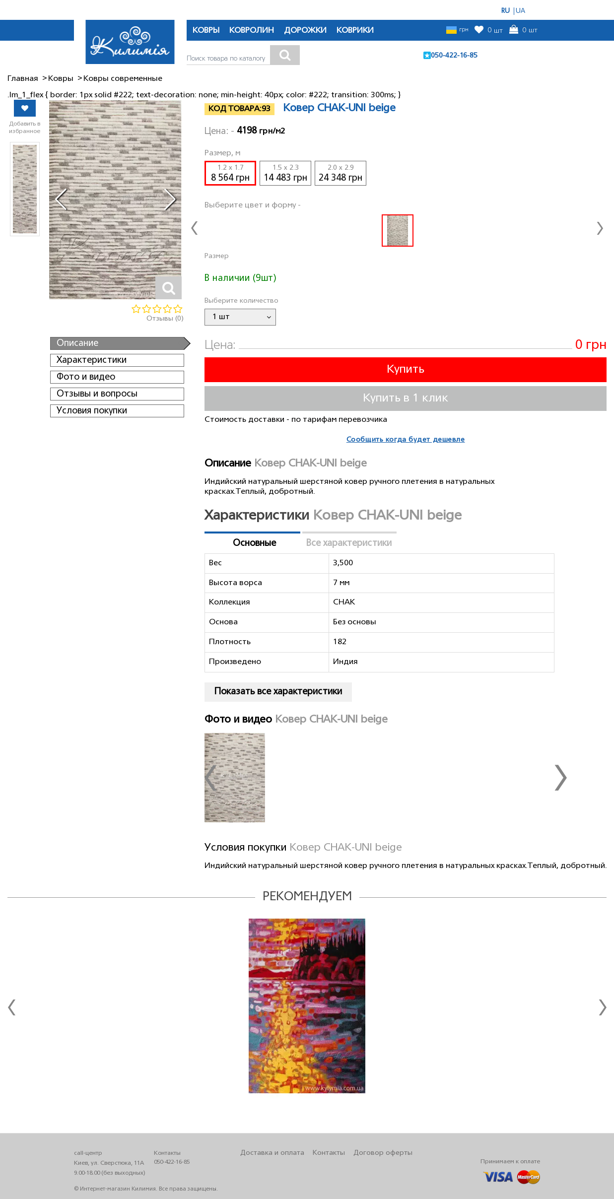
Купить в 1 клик (405, 398)
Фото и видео (86, 377)
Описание (77, 343)
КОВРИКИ (355, 30)
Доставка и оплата (272, 1153)
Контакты (329, 1153)
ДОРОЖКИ (305, 30)
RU (505, 11)
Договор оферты (382, 1153)
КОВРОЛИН (251, 30)
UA (520, 11)
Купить (405, 369)
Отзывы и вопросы (97, 394)
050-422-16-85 (454, 56)
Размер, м (222, 153)
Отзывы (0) (165, 319)
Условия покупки (92, 411)
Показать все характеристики (278, 692)
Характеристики (92, 360)
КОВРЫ (206, 30)
